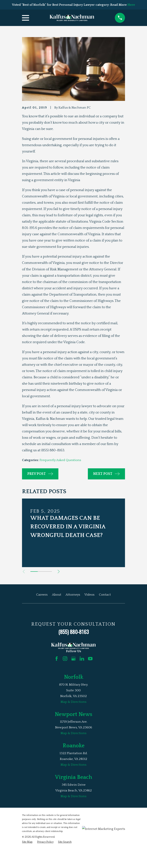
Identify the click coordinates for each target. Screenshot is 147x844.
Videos (89, 594)
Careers (41, 594)
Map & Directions (73, 702)
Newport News (73, 714)
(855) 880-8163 (73, 632)
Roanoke (73, 746)
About (56, 594)
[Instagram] (65, 658)
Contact (105, 594)
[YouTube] (90, 658)
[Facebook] (56, 658)
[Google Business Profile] (73, 658)
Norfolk (73, 677)
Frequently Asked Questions (60, 460)
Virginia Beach (73, 777)
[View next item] (58, 571)
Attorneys (73, 594)
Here (131, 4)
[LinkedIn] (82, 658)
